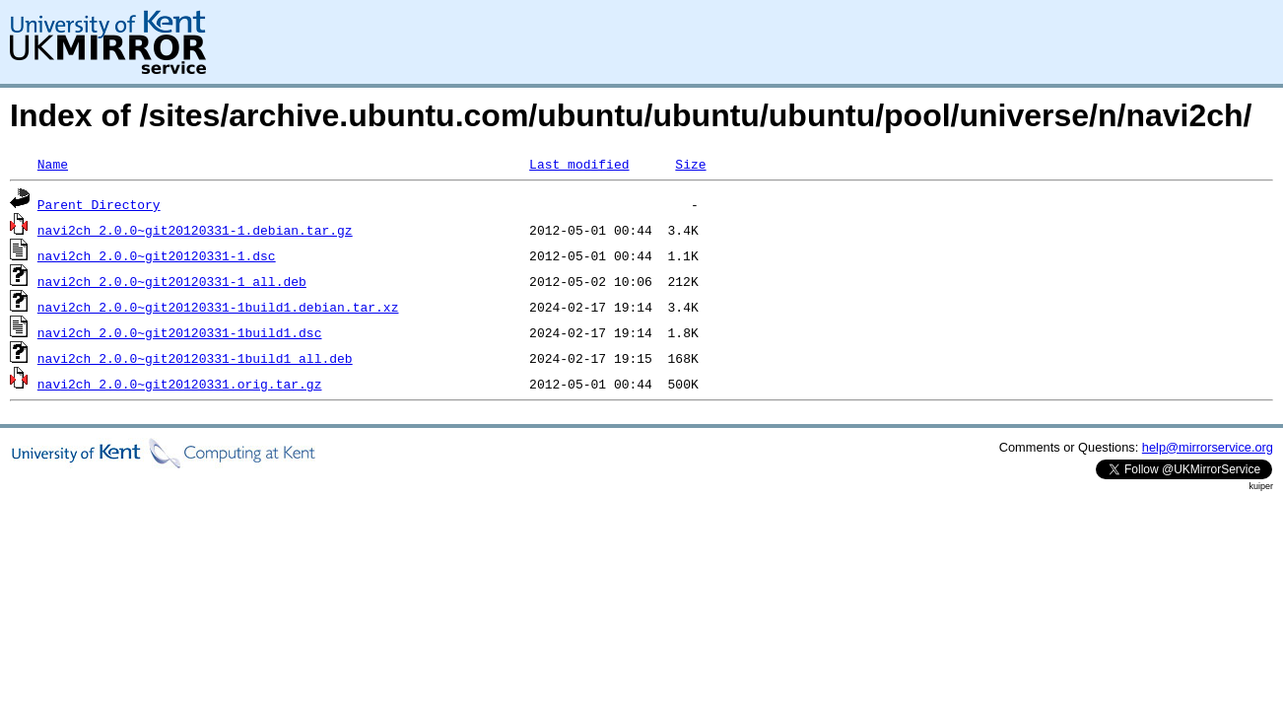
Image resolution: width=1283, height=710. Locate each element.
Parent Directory (99, 204)
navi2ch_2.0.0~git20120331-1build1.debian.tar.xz (218, 307)
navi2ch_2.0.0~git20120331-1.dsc (156, 255)
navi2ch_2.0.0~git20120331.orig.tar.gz (179, 383)
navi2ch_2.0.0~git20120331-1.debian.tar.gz (195, 230)
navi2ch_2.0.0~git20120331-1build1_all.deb (195, 358)
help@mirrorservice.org (1207, 447)
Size (690, 164)
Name (52, 164)
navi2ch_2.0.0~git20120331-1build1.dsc (179, 332)
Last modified (579, 164)
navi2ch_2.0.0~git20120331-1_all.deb (171, 281)
